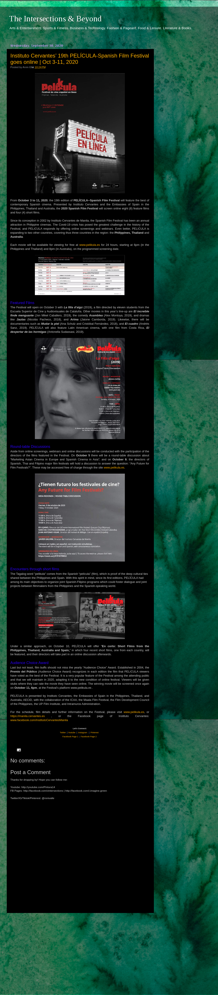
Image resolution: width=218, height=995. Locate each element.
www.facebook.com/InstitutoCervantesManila (39, 720)
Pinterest (94, 732)
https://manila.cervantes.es (27, 716)
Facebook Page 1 (70, 736)
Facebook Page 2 (89, 736)
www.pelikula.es (89, 245)
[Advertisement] (80, 949)
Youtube (71, 732)
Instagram (82, 732)
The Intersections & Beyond (55, 18)
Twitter (63, 732)
